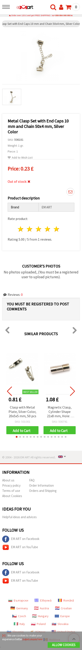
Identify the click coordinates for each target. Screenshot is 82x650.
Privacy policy (11, 485)
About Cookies (12, 496)
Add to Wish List (20, 157)
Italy (19, 624)
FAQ (32, 480)
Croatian (63, 608)
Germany (19, 608)
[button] (16, 437)
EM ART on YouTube (20, 547)
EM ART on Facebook (20, 539)
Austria (41, 608)
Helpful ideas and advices (19, 517)
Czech (19, 616)
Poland (38, 624)
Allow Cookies (63, 645)
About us (8, 480)
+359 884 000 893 (62, 15)
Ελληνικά (43, 600)
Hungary (40, 616)
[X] (3, 635)
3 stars (38, 228)
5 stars (56, 228)
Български (18, 600)
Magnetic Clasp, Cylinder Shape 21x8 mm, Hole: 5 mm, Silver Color (59, 412)
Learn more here (32, 639)
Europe (62, 616)
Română (66, 600)
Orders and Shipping (43, 491)
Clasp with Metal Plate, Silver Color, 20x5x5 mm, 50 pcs (22, 411)
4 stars (47, 228)
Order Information (41, 485)
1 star (20, 228)
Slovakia (60, 624)
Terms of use (11, 491)
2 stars (29, 228)
